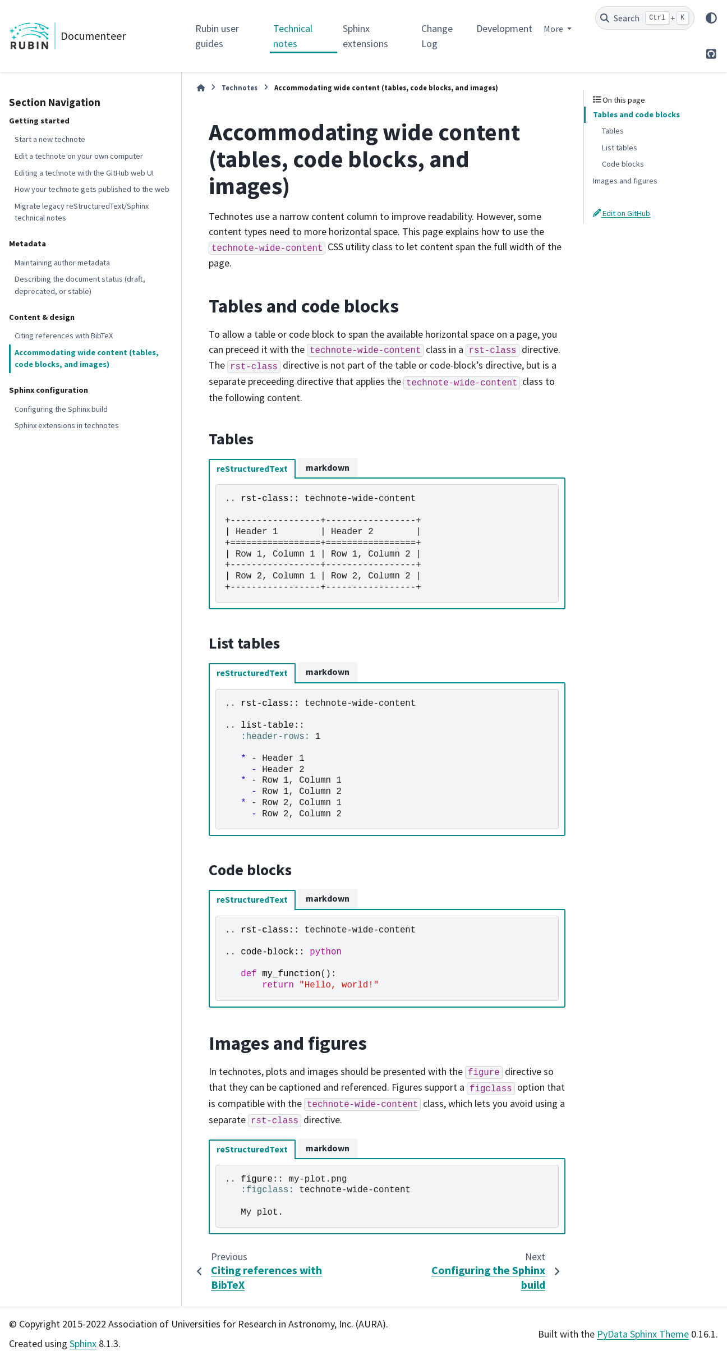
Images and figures (625, 181)
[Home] (201, 87)
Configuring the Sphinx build (61, 409)
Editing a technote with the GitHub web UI (84, 173)
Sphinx (83, 1343)
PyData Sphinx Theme (643, 1333)
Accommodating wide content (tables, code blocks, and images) (87, 358)
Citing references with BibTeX (64, 335)
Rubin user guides (217, 36)
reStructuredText (252, 468)
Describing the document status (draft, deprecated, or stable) (80, 285)
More (554, 28)
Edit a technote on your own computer (79, 156)
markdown (327, 467)
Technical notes (292, 36)
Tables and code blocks (636, 114)
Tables (613, 131)
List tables (619, 148)
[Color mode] (711, 17)
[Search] (644, 18)
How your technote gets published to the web (92, 189)
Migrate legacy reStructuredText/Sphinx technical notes (82, 212)
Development (504, 28)
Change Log (437, 36)
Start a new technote (50, 139)
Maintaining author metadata (62, 263)
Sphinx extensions (365, 36)
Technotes (239, 87)
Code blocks (623, 164)
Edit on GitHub (621, 213)
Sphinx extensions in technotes (67, 425)
